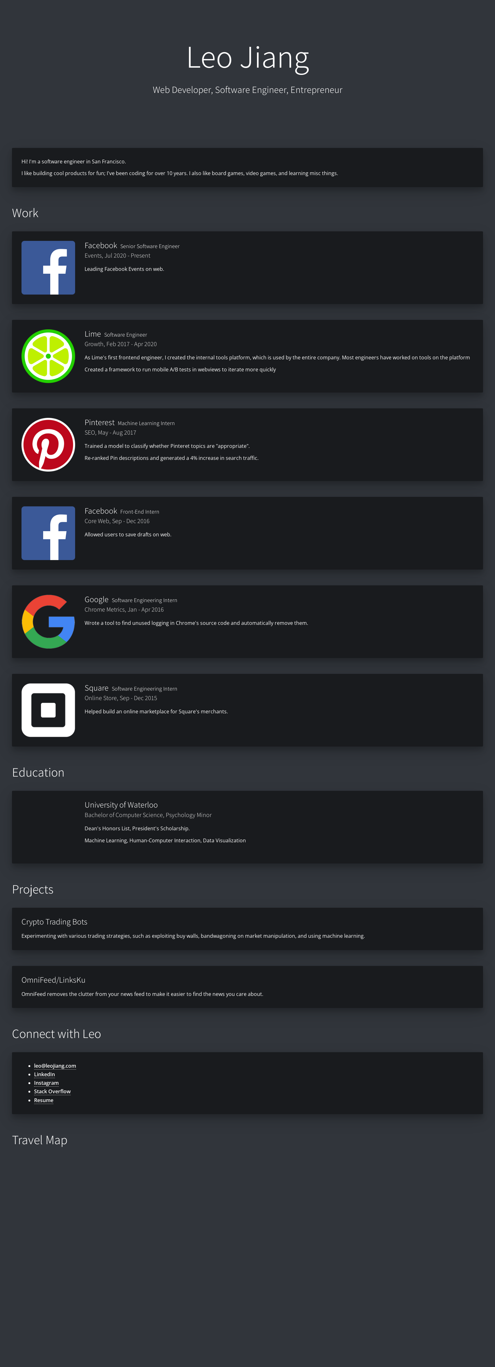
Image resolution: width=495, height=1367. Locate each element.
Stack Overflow (52, 1091)
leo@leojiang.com (55, 1065)
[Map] (247, 1253)
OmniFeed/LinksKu (53, 979)
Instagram (46, 1082)
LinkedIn (44, 1074)
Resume (43, 1100)
